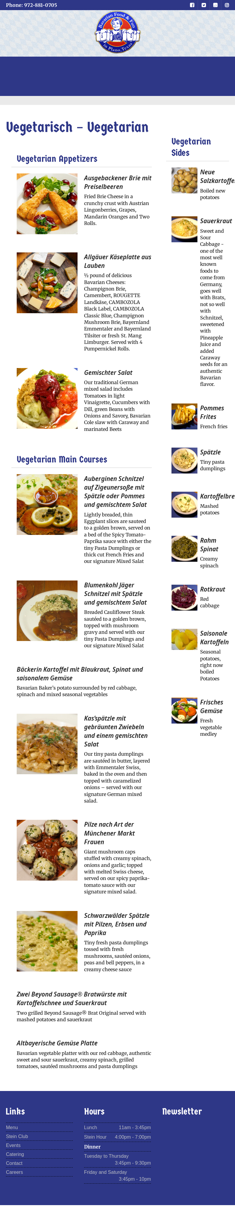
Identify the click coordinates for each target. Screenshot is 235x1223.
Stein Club (17, 1136)
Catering (15, 1154)
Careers (14, 1172)
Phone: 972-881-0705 (31, 5)
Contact (14, 1163)
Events (13, 1145)
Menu (12, 1127)
